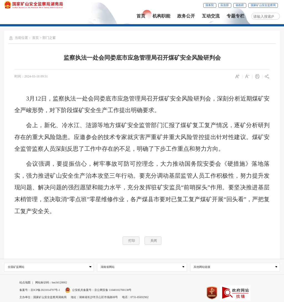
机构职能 (161, 16)
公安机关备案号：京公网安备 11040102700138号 (98, 289)
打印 (131, 241)
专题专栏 (235, 16)
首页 (140, 16)
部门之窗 (49, 38)
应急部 (224, 5)
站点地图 (25, 282)
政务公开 (186, 16)
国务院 (210, 5)
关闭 (153, 241)
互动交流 (211, 16)
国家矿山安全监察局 (263, 5)
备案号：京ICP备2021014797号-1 (39, 289)
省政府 (239, 5)
